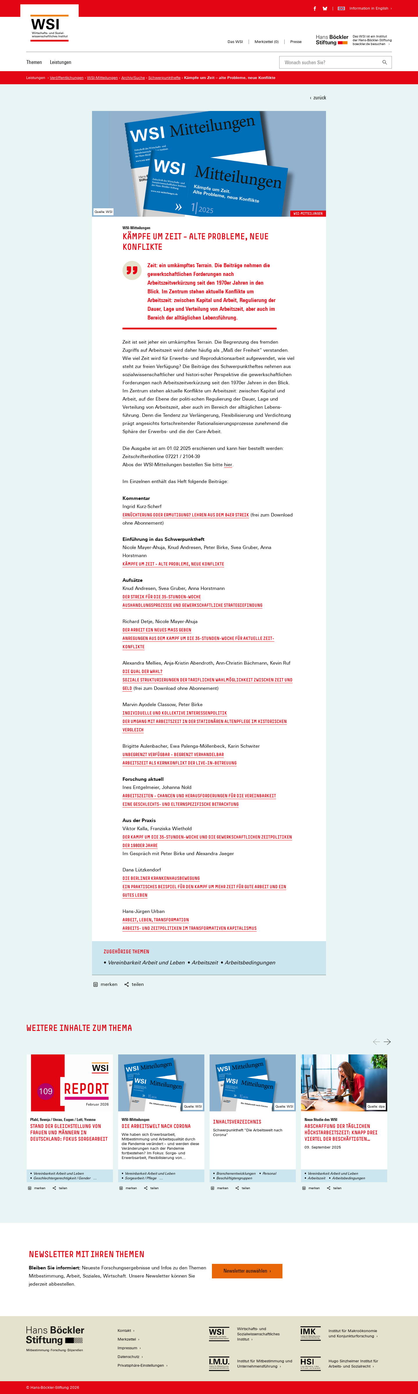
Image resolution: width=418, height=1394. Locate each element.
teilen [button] (134, 984)
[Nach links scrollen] (376, 1042)
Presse (296, 42)
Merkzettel (127, 1339)
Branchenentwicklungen (235, 1173)
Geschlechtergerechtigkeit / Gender (61, 1178)
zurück (320, 97)
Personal (269, 1173)
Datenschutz (128, 1356)
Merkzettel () (267, 42)
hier (228, 465)
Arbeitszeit (205, 962)
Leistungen (60, 62)
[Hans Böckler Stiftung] (55, 1350)
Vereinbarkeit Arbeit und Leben (146, 962)
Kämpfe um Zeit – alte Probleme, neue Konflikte (173, 563)
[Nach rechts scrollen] (387, 1042)
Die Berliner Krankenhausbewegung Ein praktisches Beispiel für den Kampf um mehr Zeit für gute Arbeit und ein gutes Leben (204, 886)
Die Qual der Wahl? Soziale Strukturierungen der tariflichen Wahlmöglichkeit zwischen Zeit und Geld (207, 680)
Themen (34, 62)
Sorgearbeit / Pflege (140, 1178)
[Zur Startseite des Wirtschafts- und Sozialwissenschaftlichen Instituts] (49, 39)
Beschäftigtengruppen (234, 1178)
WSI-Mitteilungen (308, 213)
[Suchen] (385, 62)
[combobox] (328, 62)
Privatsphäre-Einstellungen (141, 1365)
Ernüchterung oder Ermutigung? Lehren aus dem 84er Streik (185, 514)
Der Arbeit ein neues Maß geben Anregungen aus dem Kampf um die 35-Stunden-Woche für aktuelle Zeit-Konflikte (198, 638)
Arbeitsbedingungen (250, 962)
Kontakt (124, 1330)
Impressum (127, 1348)
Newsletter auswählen (245, 1271)
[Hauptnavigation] (49, 62)
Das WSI (235, 42)
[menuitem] (34, 66)
